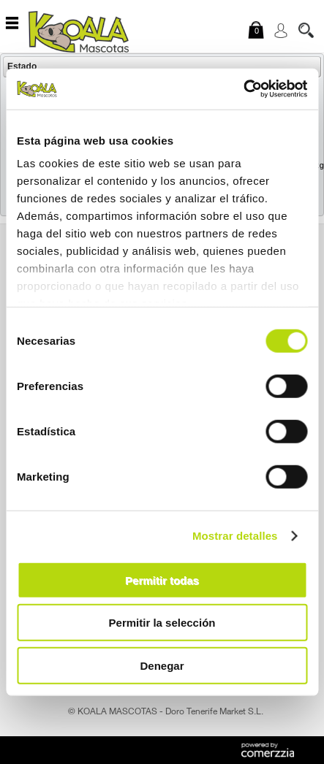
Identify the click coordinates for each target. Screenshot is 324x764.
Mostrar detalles (235, 536)
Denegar (162, 665)
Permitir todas (162, 579)
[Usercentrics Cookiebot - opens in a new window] (243, 89)
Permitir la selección (162, 622)
